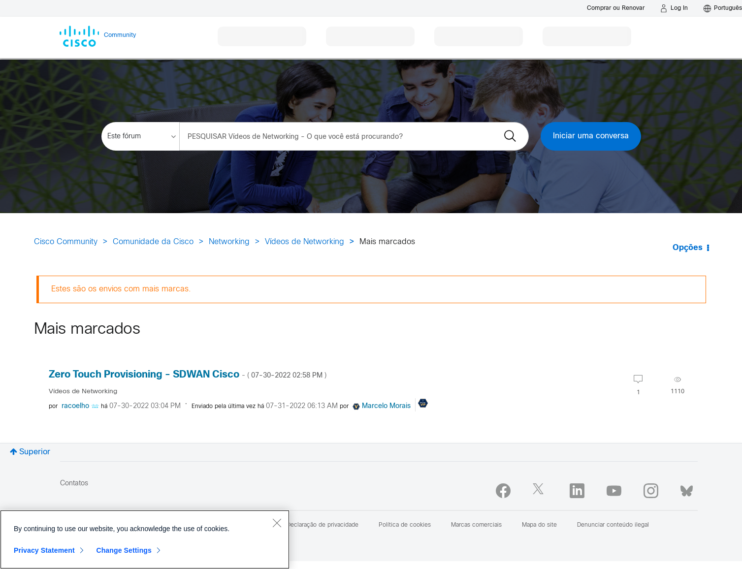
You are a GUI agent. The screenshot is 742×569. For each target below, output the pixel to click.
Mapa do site (539, 525)
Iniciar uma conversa (591, 136)
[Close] (277, 523)
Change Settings (124, 550)
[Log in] (674, 8)
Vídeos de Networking (304, 242)
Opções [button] (688, 248)
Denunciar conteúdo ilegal (613, 525)
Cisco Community (65, 242)
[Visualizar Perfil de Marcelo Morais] (386, 406)
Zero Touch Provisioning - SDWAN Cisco (187, 374)
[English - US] (723, 8)
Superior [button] (34, 452)
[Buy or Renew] (616, 8)
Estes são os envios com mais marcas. (121, 289)
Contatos (74, 483)
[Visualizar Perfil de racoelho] (75, 406)
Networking (229, 242)
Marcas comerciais (476, 525)
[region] (145, 539)
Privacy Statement (44, 550)
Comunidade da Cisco (153, 242)
